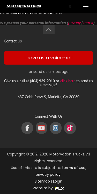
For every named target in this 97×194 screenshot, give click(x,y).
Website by (48, 188)
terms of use (73, 167)
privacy (74, 22)
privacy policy (48, 174)
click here (67, 81)
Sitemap (42, 181)
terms (88, 22)
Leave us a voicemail (48, 57)
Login (57, 181)
